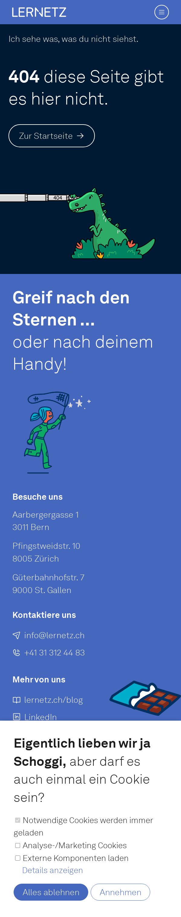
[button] (161, 12)
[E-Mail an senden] (48, 641)
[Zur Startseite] (51, 135)
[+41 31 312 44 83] (48, 658)
